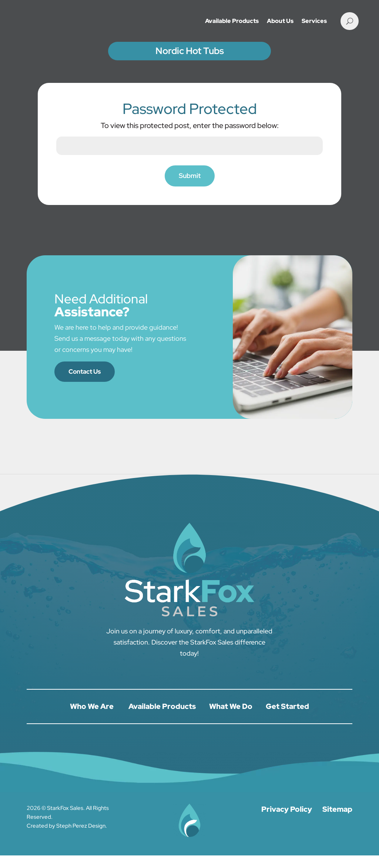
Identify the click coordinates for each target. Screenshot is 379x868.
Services (314, 21)
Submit (190, 187)
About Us (280, 21)
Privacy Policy (286, 822)
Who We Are (92, 719)
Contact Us (86, 383)
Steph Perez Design (80, 838)
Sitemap (337, 822)
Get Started (287, 719)
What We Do (230, 719)
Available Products (232, 21)
